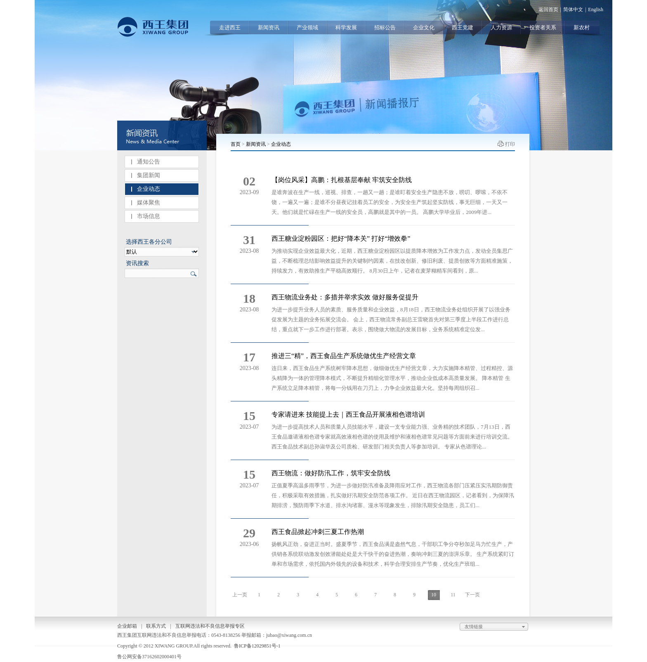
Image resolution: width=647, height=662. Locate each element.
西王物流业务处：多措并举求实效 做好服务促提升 (345, 297)
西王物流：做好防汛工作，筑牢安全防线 (331, 473)
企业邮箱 (127, 626)
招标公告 (385, 27)
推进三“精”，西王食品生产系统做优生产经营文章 (344, 355)
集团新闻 (148, 175)
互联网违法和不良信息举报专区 (210, 626)
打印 (510, 144)
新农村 (582, 27)
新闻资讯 (268, 27)
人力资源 (501, 27)
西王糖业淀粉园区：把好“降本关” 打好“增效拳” (341, 238)
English (595, 9)
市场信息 (148, 216)
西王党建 (462, 27)
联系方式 (156, 626)
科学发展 (346, 27)
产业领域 (307, 27)
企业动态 (148, 189)
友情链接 (496, 627)
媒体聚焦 (148, 202)
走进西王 (230, 27)
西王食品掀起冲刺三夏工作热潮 (318, 531)
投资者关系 (542, 27)
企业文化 (423, 27)
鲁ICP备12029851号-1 (257, 646)
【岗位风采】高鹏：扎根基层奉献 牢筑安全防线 (342, 179)
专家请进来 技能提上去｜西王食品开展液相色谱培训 (348, 414)
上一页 (239, 595)
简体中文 (573, 9)
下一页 (472, 595)
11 (453, 595)
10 (433, 595)
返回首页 (548, 9)
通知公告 (148, 162)
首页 (236, 144)
